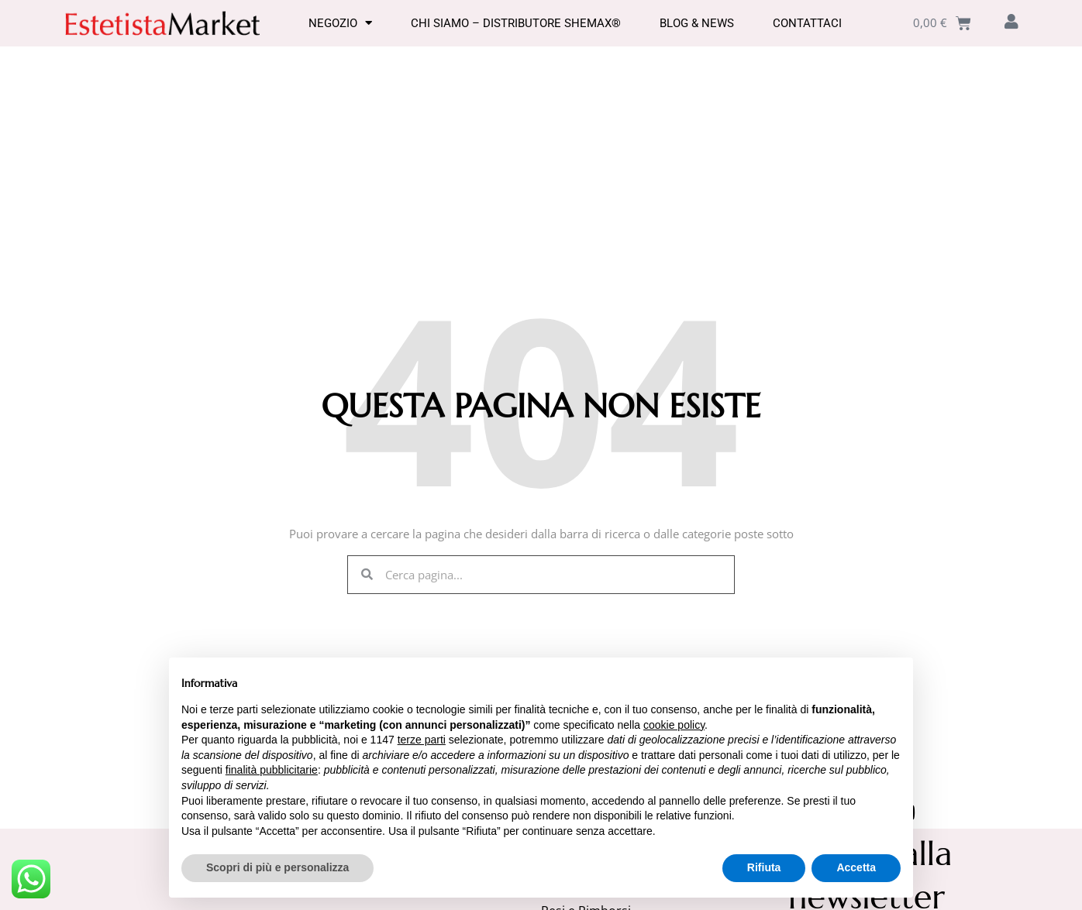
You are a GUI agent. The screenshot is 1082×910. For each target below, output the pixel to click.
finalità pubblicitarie (272, 770)
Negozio (340, 23)
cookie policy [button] (674, 725)
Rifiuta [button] (764, 867)
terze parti (422, 739)
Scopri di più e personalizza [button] (277, 867)
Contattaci (807, 23)
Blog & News (697, 23)
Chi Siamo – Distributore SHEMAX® (516, 23)
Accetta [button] (856, 867)
